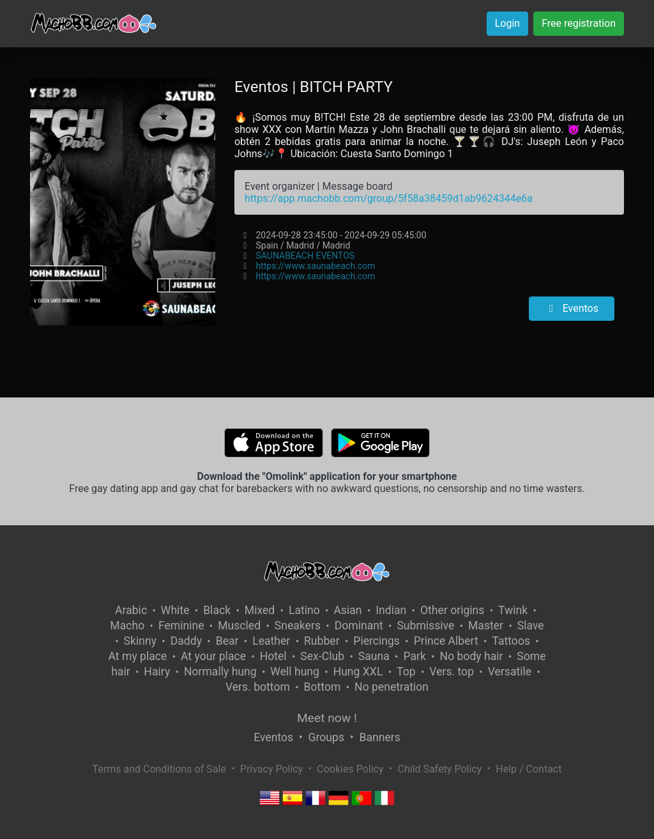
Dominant (359, 625)
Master (485, 625)
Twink (513, 610)
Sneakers (298, 625)
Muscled (239, 625)
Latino (304, 610)
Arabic (131, 610)
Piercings (376, 641)
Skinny (140, 641)
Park (414, 656)
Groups (326, 737)
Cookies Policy (350, 769)
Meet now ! (327, 718)
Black (217, 610)
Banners (379, 737)
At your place (213, 656)
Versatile (509, 671)
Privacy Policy (271, 769)
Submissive (425, 625)
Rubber (322, 641)
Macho (127, 625)
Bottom (322, 687)
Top (406, 671)
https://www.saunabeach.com (315, 266)
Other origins (452, 610)
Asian (347, 610)
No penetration (391, 687)
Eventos (571, 308)
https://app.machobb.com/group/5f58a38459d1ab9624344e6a (389, 198)
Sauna (374, 656)
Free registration (579, 23)
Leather (271, 641)
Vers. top (451, 671)
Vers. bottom (257, 687)
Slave (530, 625)
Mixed (260, 610)
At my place (138, 656)
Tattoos (511, 641)
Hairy (157, 671)
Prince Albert (446, 641)
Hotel (273, 656)
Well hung (294, 671)
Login (507, 23)
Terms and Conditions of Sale (159, 769)
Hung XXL (358, 671)
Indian (391, 610)
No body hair (471, 656)
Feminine (181, 625)
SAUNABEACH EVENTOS (304, 255)
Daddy (186, 641)
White (175, 610)
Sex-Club (322, 656)
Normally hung (220, 671)
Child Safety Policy (440, 769)
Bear (227, 641)
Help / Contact (528, 769)
